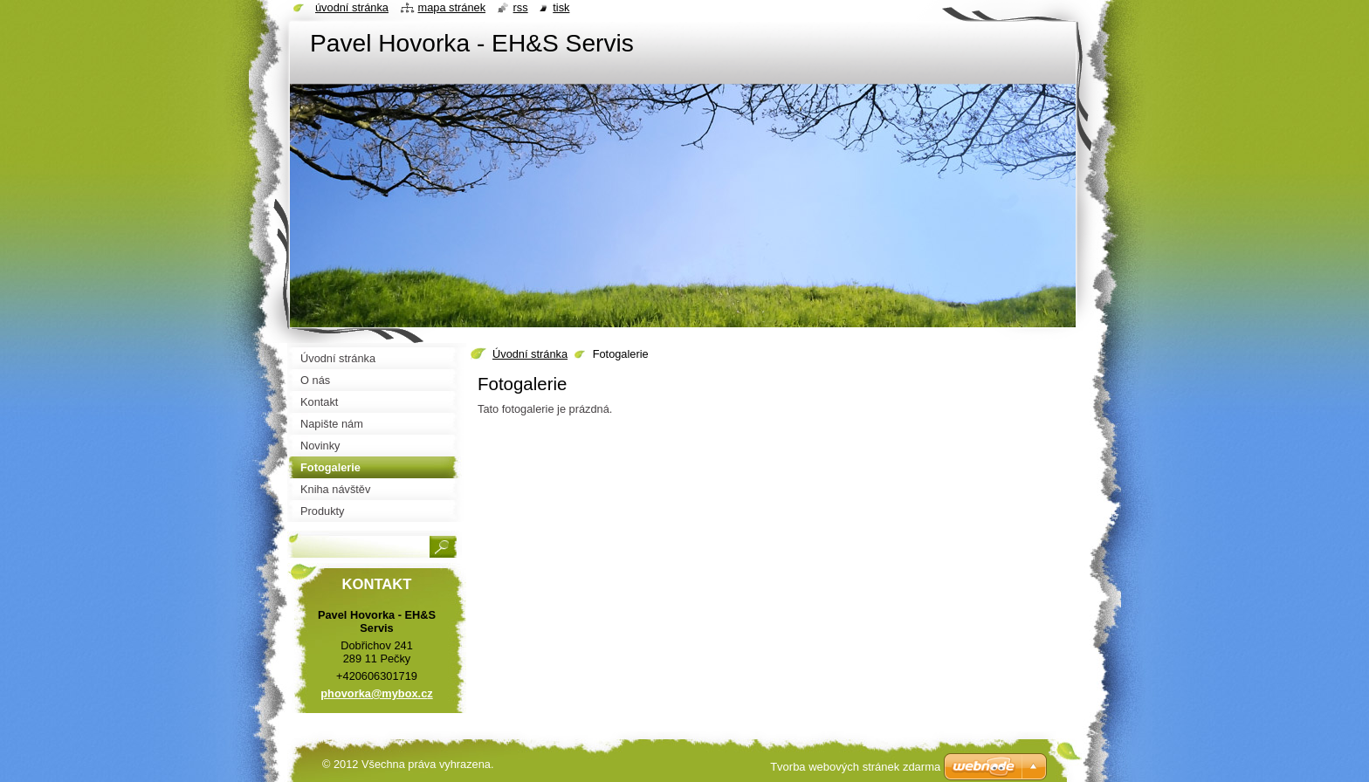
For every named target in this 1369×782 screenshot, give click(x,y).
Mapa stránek (452, 7)
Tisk (561, 7)
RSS (520, 7)
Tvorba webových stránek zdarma (855, 766)
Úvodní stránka (530, 353)
